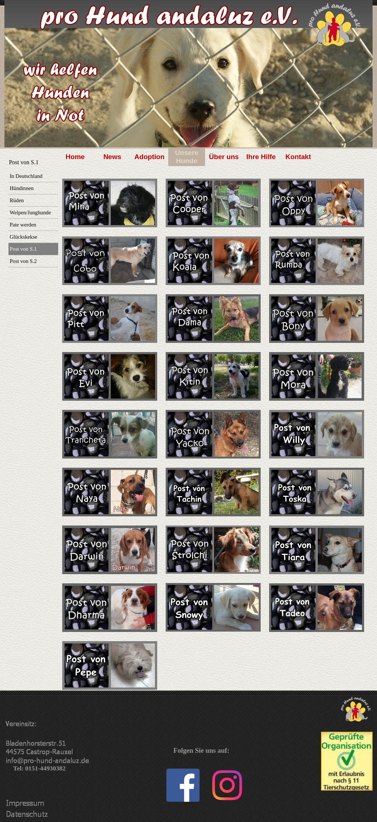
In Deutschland (26, 176)
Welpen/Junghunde (30, 212)
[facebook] (183, 785)
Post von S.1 (23, 249)
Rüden (17, 200)
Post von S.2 (23, 261)
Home (75, 157)
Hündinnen (22, 188)
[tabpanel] (111, 431)
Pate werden (23, 225)
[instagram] (227, 785)
